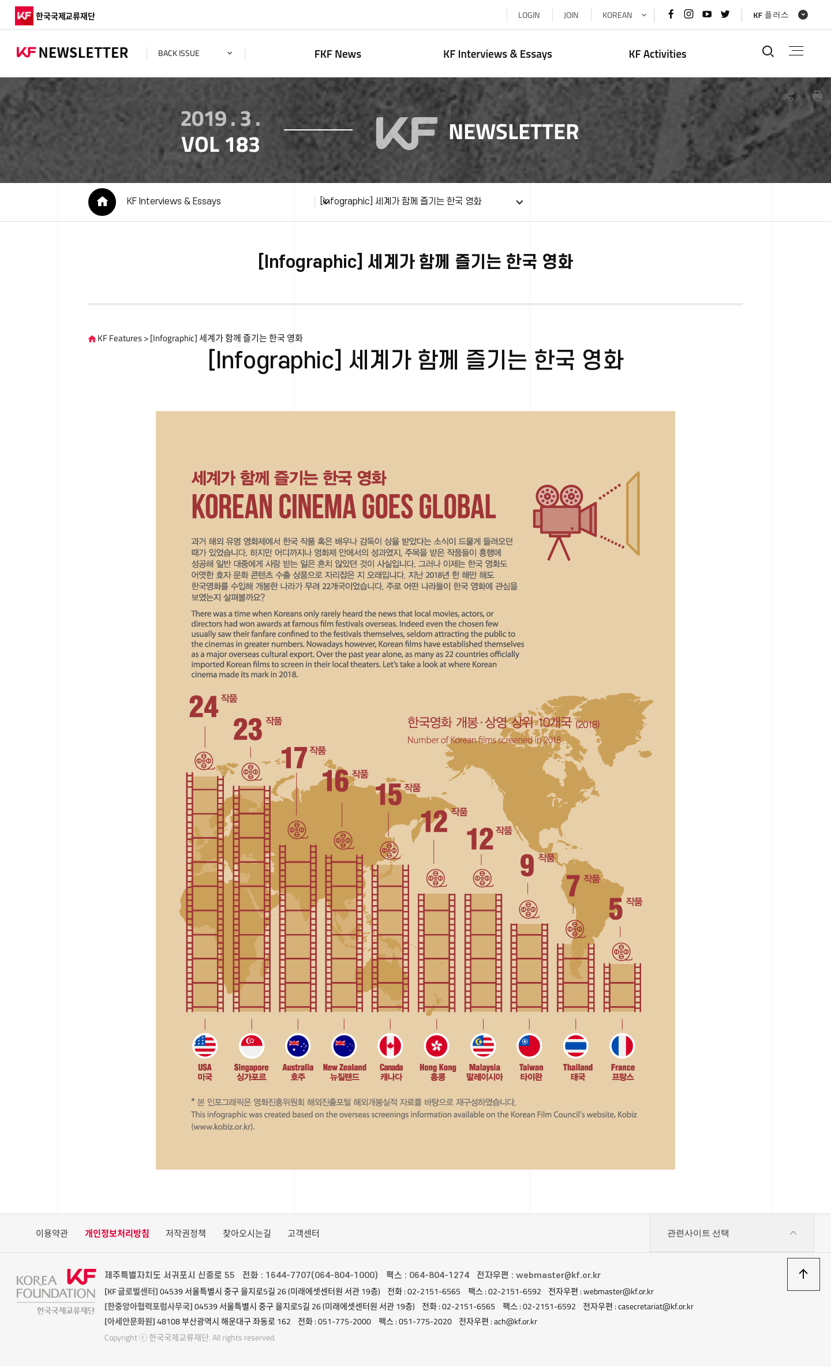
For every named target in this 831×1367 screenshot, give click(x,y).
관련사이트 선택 (732, 1235)
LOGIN (526, 15)
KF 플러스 (769, 15)
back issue (180, 53)
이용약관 (52, 1234)
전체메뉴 (795, 50)
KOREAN (615, 15)
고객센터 (303, 1234)
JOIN (569, 15)
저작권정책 (186, 1234)
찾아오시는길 (247, 1234)
